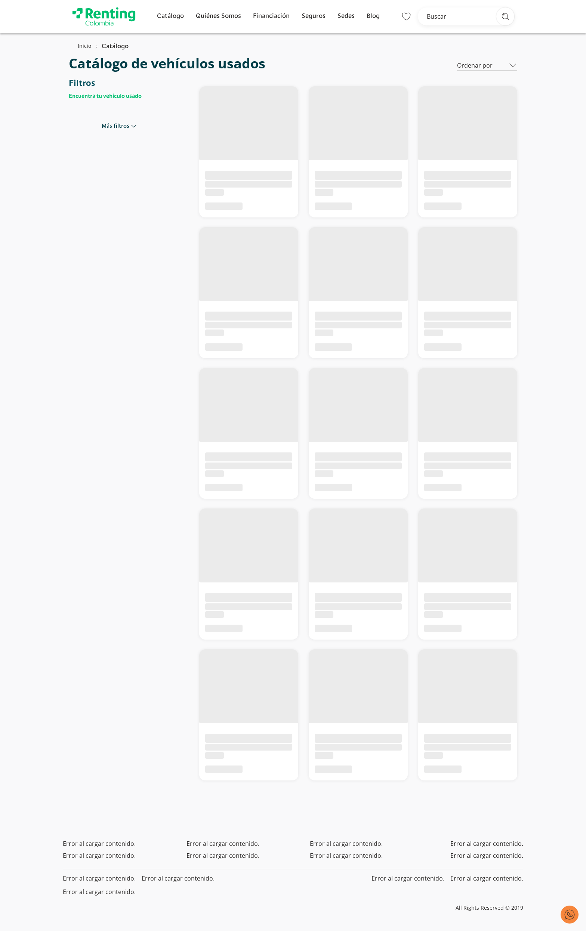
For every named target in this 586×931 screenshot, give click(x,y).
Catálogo (170, 16)
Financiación (271, 16)
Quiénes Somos (218, 16)
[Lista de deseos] (406, 16)
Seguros (314, 16)
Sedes (346, 16)
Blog (373, 16)
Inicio (84, 45)
